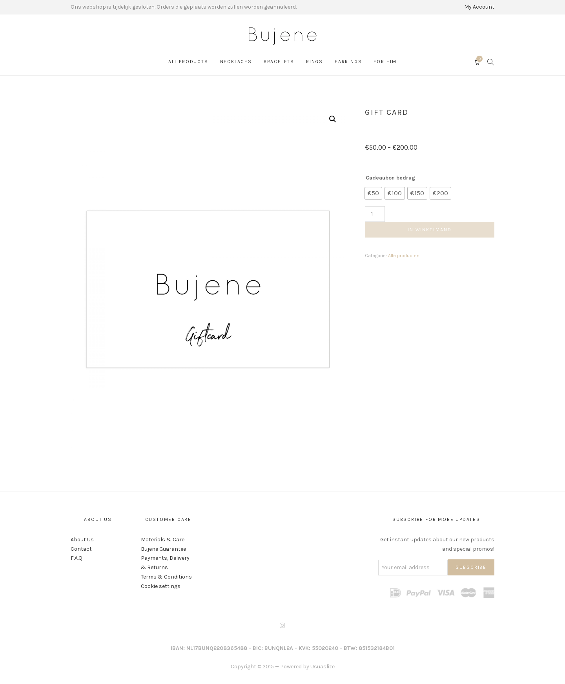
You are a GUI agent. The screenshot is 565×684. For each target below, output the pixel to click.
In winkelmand (429, 229)
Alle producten (403, 255)
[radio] (373, 193)
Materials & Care (162, 539)
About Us (82, 539)
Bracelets (279, 61)
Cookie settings (160, 586)
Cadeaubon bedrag (391, 177)
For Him (385, 61)
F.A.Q (76, 558)
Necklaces (236, 61)
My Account (479, 7)
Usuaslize (322, 666)
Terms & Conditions (166, 576)
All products (188, 61)
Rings (314, 61)
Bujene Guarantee (163, 549)
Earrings (348, 61)
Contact (81, 549)
